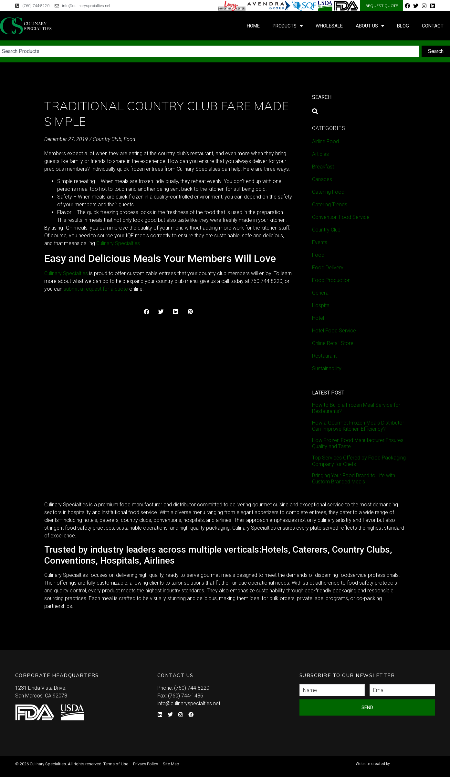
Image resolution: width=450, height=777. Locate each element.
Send (367, 707)
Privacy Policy (145, 763)
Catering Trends (329, 204)
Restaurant (324, 356)
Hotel (318, 318)
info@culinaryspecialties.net (188, 703)
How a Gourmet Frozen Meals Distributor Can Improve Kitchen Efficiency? (358, 426)
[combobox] (209, 51)
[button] (146, 311)
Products (288, 26)
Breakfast (323, 167)
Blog (403, 26)
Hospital (321, 305)
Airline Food (325, 141)
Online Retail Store (332, 343)
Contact (433, 26)
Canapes (322, 179)
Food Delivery (327, 267)
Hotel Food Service (334, 331)
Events (319, 242)
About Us (370, 26)
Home (253, 26)
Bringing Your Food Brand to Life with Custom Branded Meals (353, 478)
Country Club (107, 139)
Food (129, 139)
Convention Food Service (341, 217)
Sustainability (326, 368)
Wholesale (329, 26)
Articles (320, 154)
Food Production (331, 280)
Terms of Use (115, 763)
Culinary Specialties (66, 273)
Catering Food (328, 192)
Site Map (171, 763)
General (321, 293)
